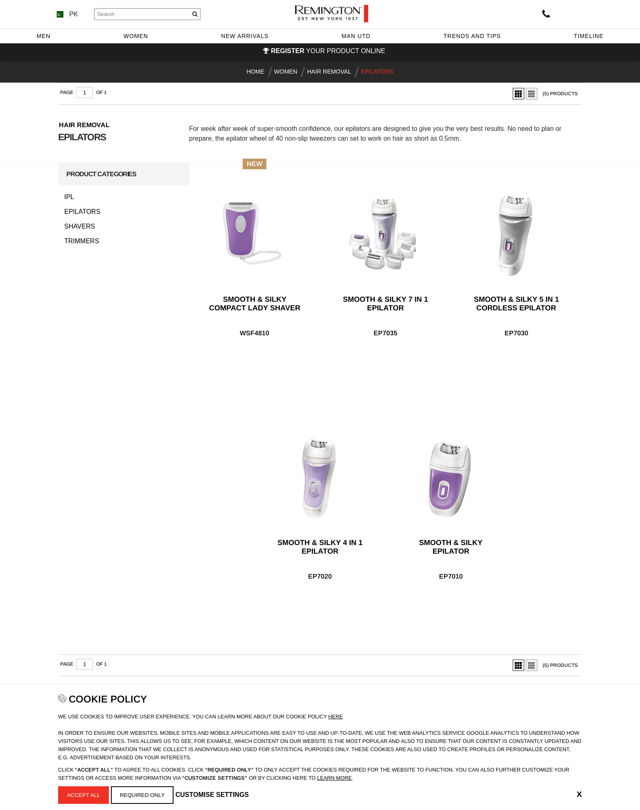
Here (335, 717)
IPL (69, 197)
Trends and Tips (472, 36)
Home (255, 71)
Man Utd (356, 36)
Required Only (142, 795)
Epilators (82, 212)
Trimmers (81, 241)
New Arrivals (244, 36)
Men (43, 36)
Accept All (83, 795)
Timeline (589, 36)
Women (136, 36)
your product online (328, 50)
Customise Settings (212, 794)
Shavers (79, 226)
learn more (334, 778)
